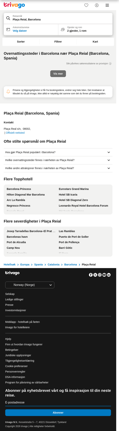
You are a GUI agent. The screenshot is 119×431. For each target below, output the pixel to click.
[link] (86, 5)
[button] (58, 18)
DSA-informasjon (15, 377)
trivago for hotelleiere (17, 327)
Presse (9, 304)
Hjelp (8, 338)
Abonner (58, 412)
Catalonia (53, 264)
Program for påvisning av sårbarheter (26, 382)
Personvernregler (15, 371)
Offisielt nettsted (15, 132)
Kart (95, 41)
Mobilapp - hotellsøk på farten (22, 321)
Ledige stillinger (14, 299)
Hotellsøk (10, 264)
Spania (38, 264)
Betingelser (11, 349)
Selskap (10, 293)
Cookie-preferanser (16, 366)
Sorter (21, 41)
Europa (24, 264)
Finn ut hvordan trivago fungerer (23, 344)
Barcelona (70, 264)
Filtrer (58, 41)
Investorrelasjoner (15, 310)
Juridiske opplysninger (18, 355)
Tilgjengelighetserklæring (19, 360)
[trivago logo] (14, 5)
